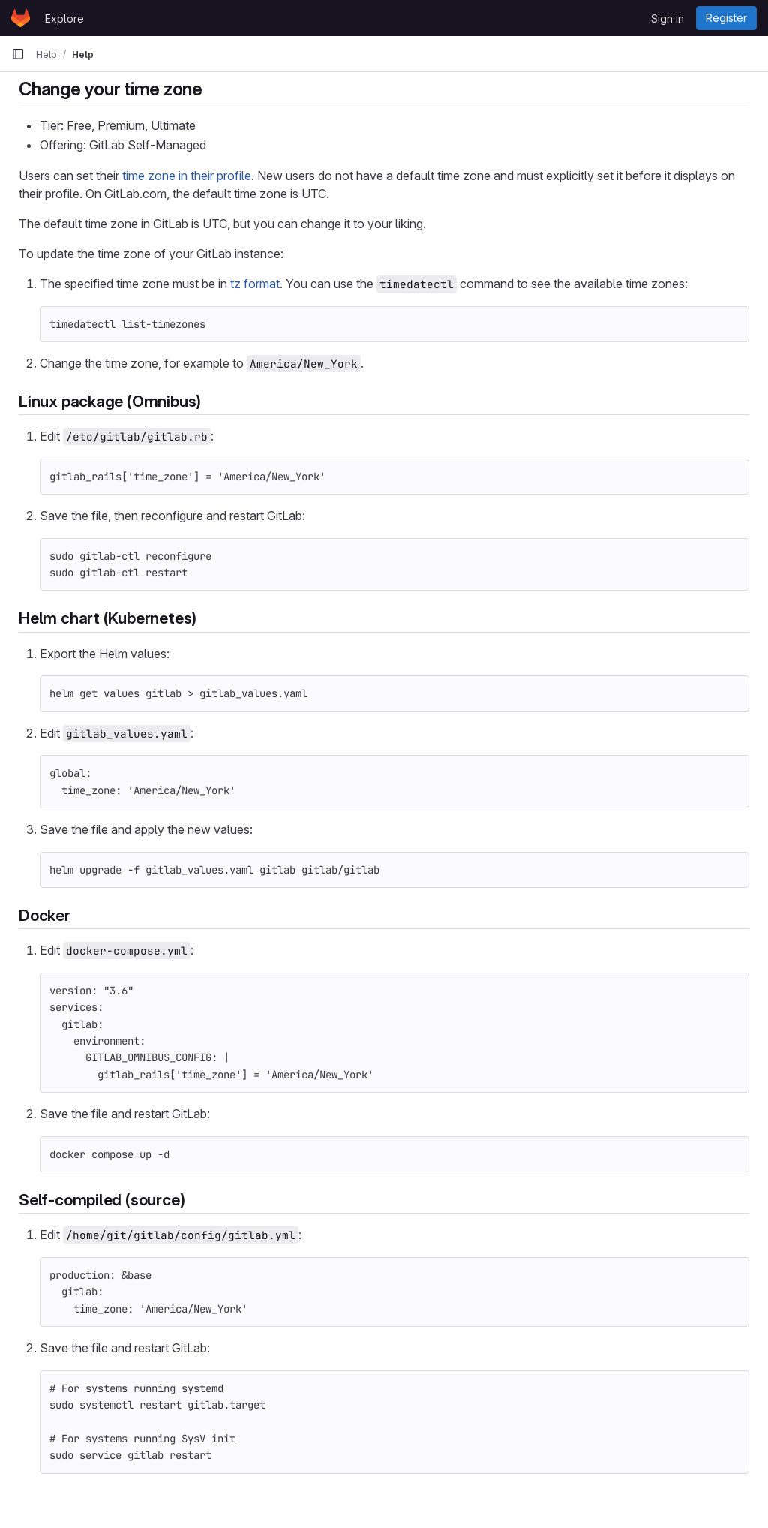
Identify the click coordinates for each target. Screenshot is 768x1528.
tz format (255, 283)
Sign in (667, 18)
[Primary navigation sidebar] (18, 54)
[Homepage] (20, 18)
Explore (64, 18)
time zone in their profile (186, 175)
